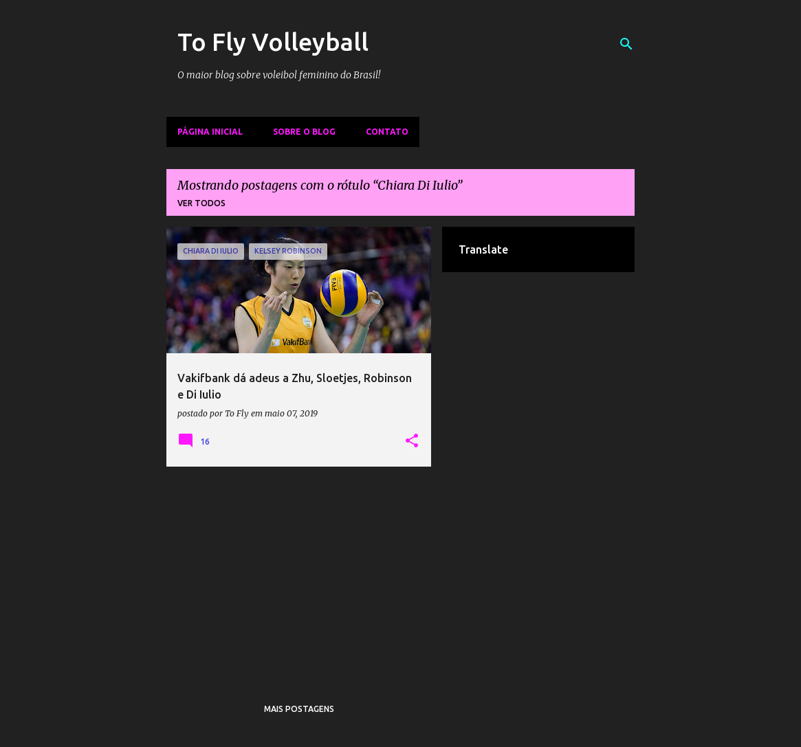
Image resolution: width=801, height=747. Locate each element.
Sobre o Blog (304, 131)
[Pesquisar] (626, 43)
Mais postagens (299, 708)
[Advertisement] (299, 573)
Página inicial (210, 131)
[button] (412, 441)
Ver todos (201, 203)
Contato (387, 131)
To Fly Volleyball (273, 41)
